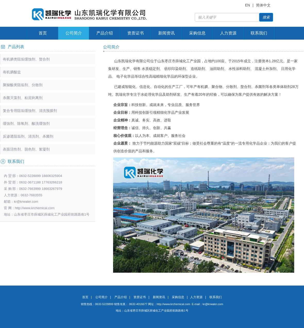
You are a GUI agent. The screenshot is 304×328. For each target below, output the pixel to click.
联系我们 (259, 33)
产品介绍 (104, 33)
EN (247, 5)
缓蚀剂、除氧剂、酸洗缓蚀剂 (26, 123)
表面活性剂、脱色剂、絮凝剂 (26, 149)
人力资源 (228, 33)
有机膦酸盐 (12, 72)
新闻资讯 (166, 33)
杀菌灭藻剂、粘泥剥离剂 (23, 98)
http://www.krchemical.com (173, 304)
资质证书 (135, 33)
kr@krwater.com (26, 201)
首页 (43, 33)
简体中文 (263, 5)
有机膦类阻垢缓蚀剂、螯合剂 (26, 59)
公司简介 (73, 33)
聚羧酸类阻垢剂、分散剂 (23, 85)
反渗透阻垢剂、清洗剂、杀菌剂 (28, 136)
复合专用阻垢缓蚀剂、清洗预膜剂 (30, 111)
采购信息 (197, 33)
